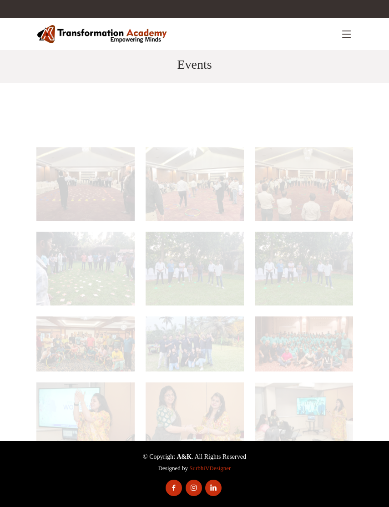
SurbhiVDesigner (210, 468)
